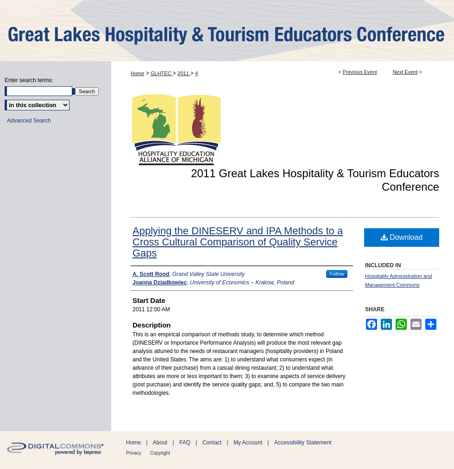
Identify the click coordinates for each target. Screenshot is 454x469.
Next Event (405, 72)
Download (402, 237)
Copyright (160, 453)
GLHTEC (162, 73)
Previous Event (360, 72)
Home (137, 73)
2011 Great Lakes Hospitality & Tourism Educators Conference (315, 180)
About (160, 442)
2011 (183, 73)
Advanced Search (29, 120)
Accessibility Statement (302, 442)
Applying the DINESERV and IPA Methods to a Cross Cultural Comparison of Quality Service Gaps (237, 242)
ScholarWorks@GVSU (227, 30)
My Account (247, 442)
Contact (211, 442)
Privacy (133, 453)
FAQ (184, 442)
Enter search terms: (29, 80)
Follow (336, 273)
